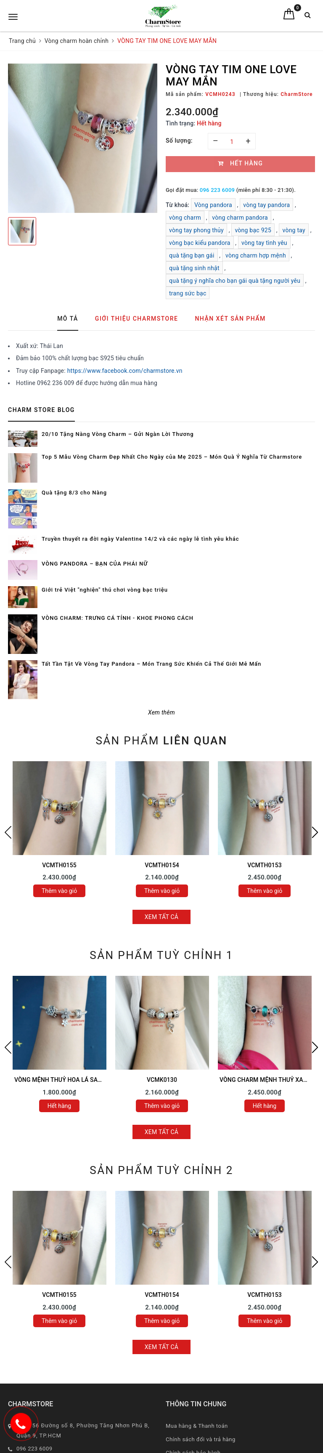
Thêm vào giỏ (59, 890)
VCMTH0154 (162, 865)
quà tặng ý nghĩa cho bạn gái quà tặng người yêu (234, 280)
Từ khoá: (178, 205)
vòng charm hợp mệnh (255, 255)
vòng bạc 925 (253, 230)
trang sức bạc (187, 293)
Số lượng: (179, 140)
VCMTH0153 (264, 865)
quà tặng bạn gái (191, 255)
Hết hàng (59, 1105)
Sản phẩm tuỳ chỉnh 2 (161, 1170)
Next (315, 832)
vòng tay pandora (266, 205)
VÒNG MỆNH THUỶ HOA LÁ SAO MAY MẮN (72, 1079)
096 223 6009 (217, 190)
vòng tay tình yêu (264, 242)
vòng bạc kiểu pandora (199, 242)
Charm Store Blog (41, 409)
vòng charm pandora (240, 217)
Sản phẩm (161, 740)
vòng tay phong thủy (196, 230)
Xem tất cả (162, 917)
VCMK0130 (162, 1079)
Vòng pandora (213, 205)
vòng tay (293, 230)
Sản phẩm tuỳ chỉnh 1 (161, 955)
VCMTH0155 (59, 865)
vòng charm (185, 217)
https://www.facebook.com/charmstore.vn (125, 370)
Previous (8, 832)
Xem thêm (161, 712)
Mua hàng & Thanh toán (197, 1426)
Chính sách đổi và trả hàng (201, 1439)
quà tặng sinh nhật (194, 268)
